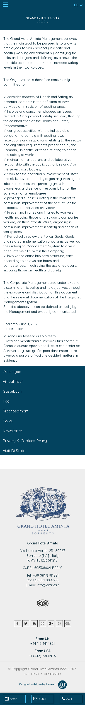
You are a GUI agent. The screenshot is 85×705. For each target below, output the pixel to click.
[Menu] (5, 5)
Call (67, 699)
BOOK (11, 699)
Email (40, 699)
